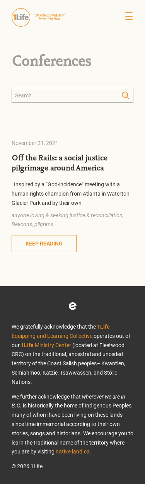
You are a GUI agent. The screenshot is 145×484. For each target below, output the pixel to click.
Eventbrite (72, 306)
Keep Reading (44, 243)
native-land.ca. (73, 451)
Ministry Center (46, 345)
